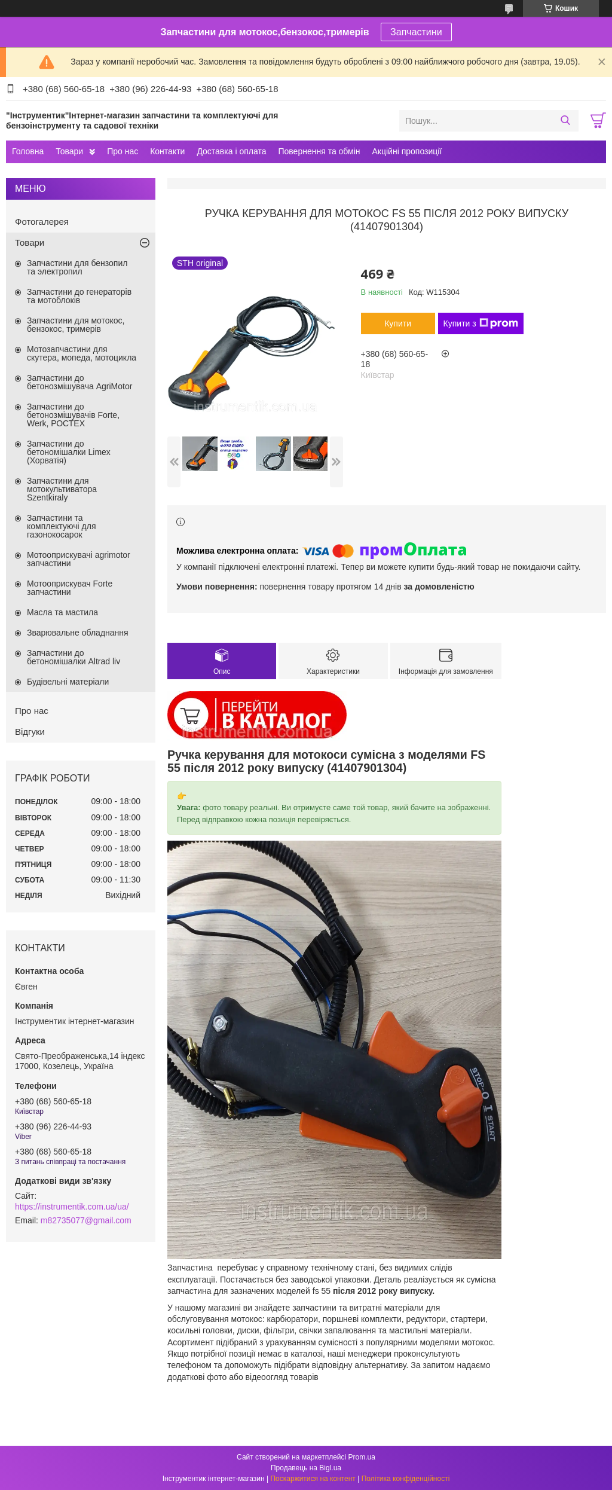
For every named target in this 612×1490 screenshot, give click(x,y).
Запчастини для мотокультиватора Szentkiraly (62, 489)
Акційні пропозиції (407, 151)
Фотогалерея (42, 221)
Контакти (167, 151)
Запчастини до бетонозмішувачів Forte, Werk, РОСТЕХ (73, 415)
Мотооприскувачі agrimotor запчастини (78, 559)
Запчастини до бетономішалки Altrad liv (73, 657)
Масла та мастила (62, 612)
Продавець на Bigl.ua (306, 1468)
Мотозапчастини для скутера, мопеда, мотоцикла (81, 353)
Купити (397, 323)
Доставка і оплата (231, 151)
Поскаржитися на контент (312, 1478)
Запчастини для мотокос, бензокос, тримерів (76, 325)
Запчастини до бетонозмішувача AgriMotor (79, 382)
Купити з (480, 323)
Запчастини (416, 32)
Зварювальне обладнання (77, 632)
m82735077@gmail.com (86, 1220)
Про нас (122, 151)
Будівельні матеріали (68, 681)
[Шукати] (565, 121)
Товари (69, 151)
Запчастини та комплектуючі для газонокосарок (61, 526)
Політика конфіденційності (406, 1478)
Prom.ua (361, 1457)
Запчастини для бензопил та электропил (77, 267)
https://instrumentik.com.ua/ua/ (72, 1206)
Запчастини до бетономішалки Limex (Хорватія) (69, 452)
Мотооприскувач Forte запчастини (69, 588)
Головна (28, 151)
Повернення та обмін (319, 151)
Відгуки (30, 731)
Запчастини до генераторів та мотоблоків (79, 296)
